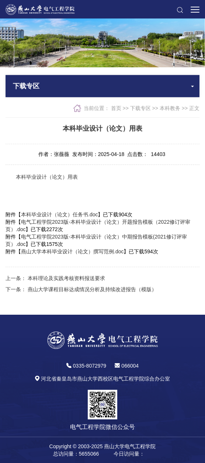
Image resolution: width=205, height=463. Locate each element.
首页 (116, 109)
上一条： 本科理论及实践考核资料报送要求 (55, 279)
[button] (180, 9)
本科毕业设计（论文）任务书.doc (59, 214)
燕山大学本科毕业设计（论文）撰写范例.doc (72, 251)
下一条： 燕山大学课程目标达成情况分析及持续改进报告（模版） (81, 290)
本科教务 (170, 109)
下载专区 (140, 109)
